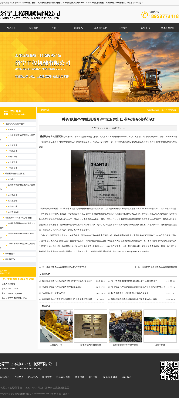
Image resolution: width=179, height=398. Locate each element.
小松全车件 (12, 168)
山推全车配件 (13, 212)
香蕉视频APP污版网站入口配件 (18, 218)
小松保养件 (12, 157)
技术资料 (123, 28)
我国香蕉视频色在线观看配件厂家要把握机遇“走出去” (67, 281)
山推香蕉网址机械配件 (90, 345)
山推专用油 (160, 345)
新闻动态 (78, 28)
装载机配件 (10, 254)
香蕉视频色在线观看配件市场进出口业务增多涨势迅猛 (67, 299)
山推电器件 (12, 195)
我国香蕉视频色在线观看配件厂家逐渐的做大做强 (134, 299)
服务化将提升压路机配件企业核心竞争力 (130, 293)
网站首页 (11, 28)
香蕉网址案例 (100, 28)
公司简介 (33, 28)
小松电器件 (12, 151)
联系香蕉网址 (168, 28)
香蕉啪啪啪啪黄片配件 (15, 124)
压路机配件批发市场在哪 (53, 293)
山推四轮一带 (56, 345)
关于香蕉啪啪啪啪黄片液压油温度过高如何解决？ (134, 281)
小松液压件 (12, 145)
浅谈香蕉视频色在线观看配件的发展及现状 (62, 287)
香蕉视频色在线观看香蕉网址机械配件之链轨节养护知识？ (138, 287)
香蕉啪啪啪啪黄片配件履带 (125, 345)
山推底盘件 (12, 201)
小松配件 (11, 129)
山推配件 (11, 179)
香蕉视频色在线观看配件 (16, 173)
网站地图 (126, 377)
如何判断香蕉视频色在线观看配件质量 (159, 267)
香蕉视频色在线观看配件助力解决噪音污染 (66, 267)
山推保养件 (12, 206)
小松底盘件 (12, 162)
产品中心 (55, 28)
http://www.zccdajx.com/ (127, 251)
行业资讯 (145, 28)
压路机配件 (10, 259)
